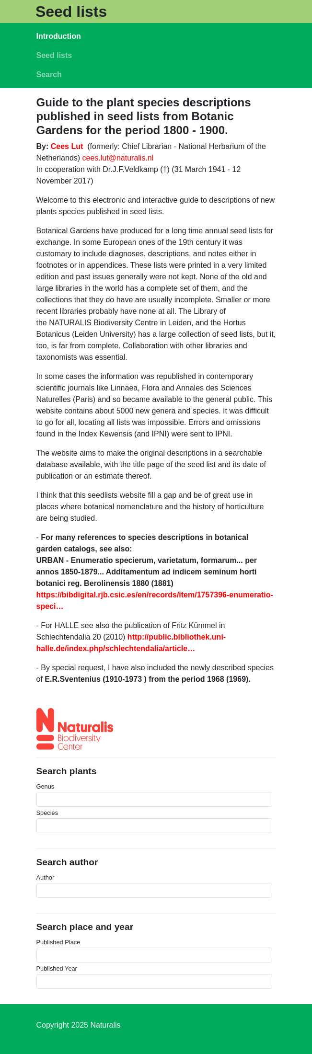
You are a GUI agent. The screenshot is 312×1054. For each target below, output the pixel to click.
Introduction (58, 36)
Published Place (58, 942)
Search (49, 74)
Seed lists (71, 11)
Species (47, 812)
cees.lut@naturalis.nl (118, 158)
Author (45, 877)
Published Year (56, 968)
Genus (45, 786)
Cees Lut (67, 146)
